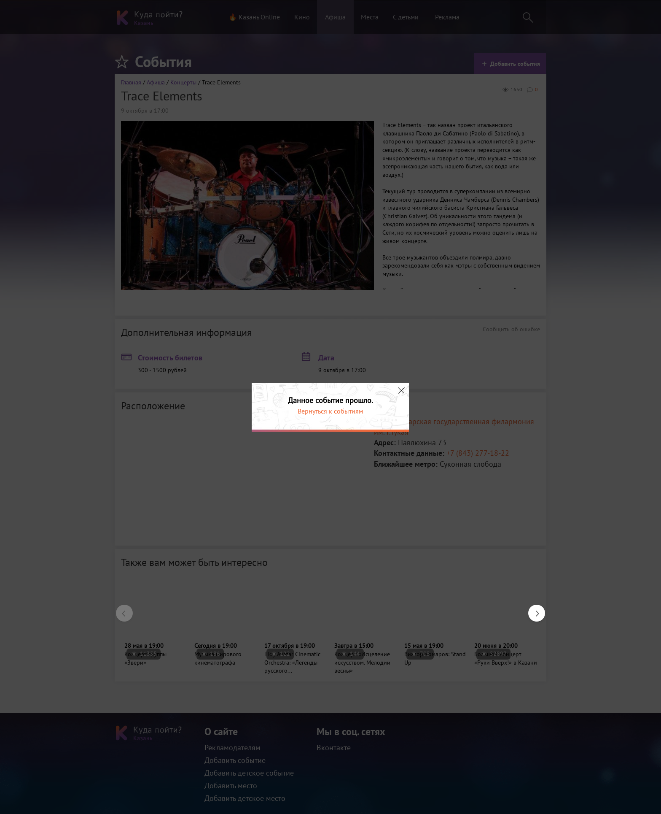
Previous (120, 609)
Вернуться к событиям (330, 411)
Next (532, 609)
